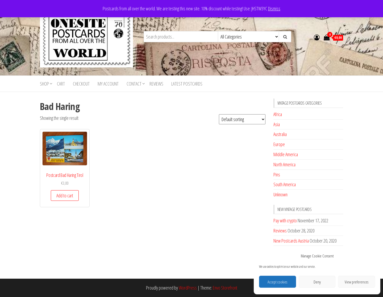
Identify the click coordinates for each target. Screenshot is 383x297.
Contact (134, 83)
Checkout (81, 83)
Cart (61, 83)
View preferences (356, 282)
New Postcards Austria (291, 240)
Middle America (285, 154)
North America (284, 164)
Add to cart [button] (64, 195)
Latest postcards (186, 83)
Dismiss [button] (274, 8)
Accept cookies (277, 282)
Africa (277, 114)
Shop (44, 83)
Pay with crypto (285, 220)
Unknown (280, 194)
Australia (280, 134)
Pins (276, 174)
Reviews (156, 83)
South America (284, 184)
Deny (317, 282)
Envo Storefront (225, 288)
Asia (276, 124)
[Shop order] (242, 119)
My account (108, 83)
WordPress (188, 288)
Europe (279, 144)
